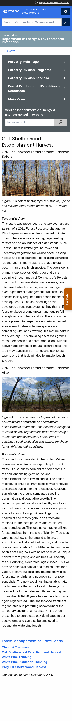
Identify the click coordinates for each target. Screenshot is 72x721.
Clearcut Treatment (16, 647)
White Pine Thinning (16, 657)
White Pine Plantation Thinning (24, 662)
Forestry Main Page (23, 62)
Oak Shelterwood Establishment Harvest (31, 652)
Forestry (10, 50)
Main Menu (16, 99)
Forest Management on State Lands (32, 641)
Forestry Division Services (28, 78)
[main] (36, 376)
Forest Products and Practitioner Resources (34, 88)
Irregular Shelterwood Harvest (24, 667)
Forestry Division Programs (29, 70)
